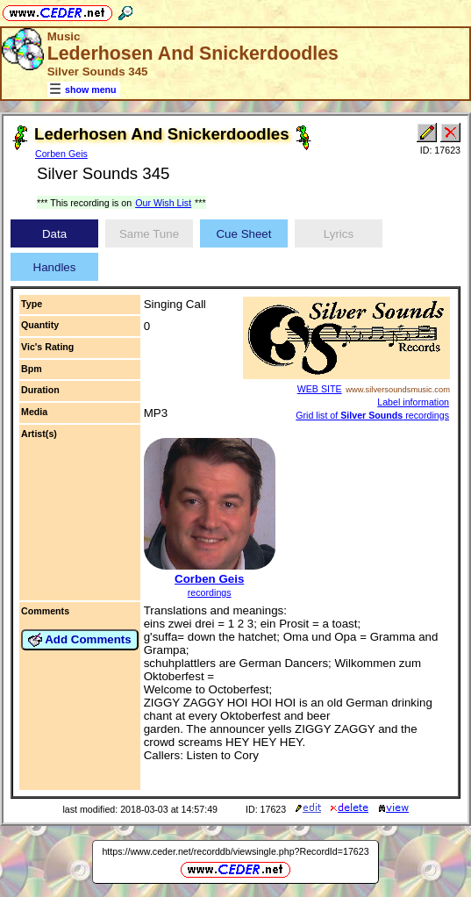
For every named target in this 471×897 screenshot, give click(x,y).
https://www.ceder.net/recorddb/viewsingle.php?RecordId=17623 (235, 851)
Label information (413, 402)
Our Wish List (163, 202)
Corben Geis (61, 153)
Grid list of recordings (372, 415)
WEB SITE (319, 389)
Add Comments (80, 640)
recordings (210, 592)
